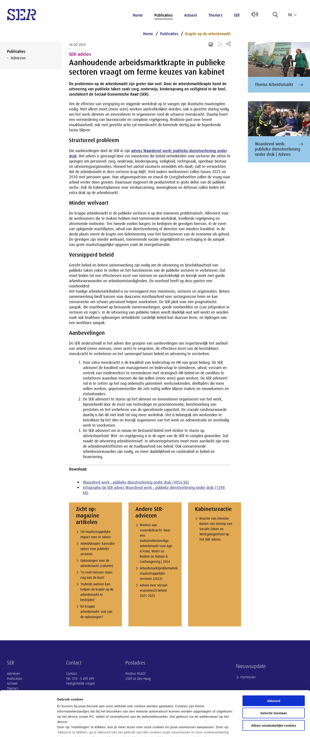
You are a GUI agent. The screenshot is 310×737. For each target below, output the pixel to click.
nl (292, 14)
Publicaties (163, 15)
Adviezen (18, 58)
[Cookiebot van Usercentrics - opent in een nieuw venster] (28, 728)
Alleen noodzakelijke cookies (273, 694)
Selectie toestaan (273, 682)
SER (237, 15)
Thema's (215, 15)
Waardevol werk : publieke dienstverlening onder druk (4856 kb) (136, 482)
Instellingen (234, 728)
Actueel (190, 15)
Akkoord (273, 669)
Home (138, 15)
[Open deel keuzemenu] (228, 43)
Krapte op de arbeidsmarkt (208, 34)
